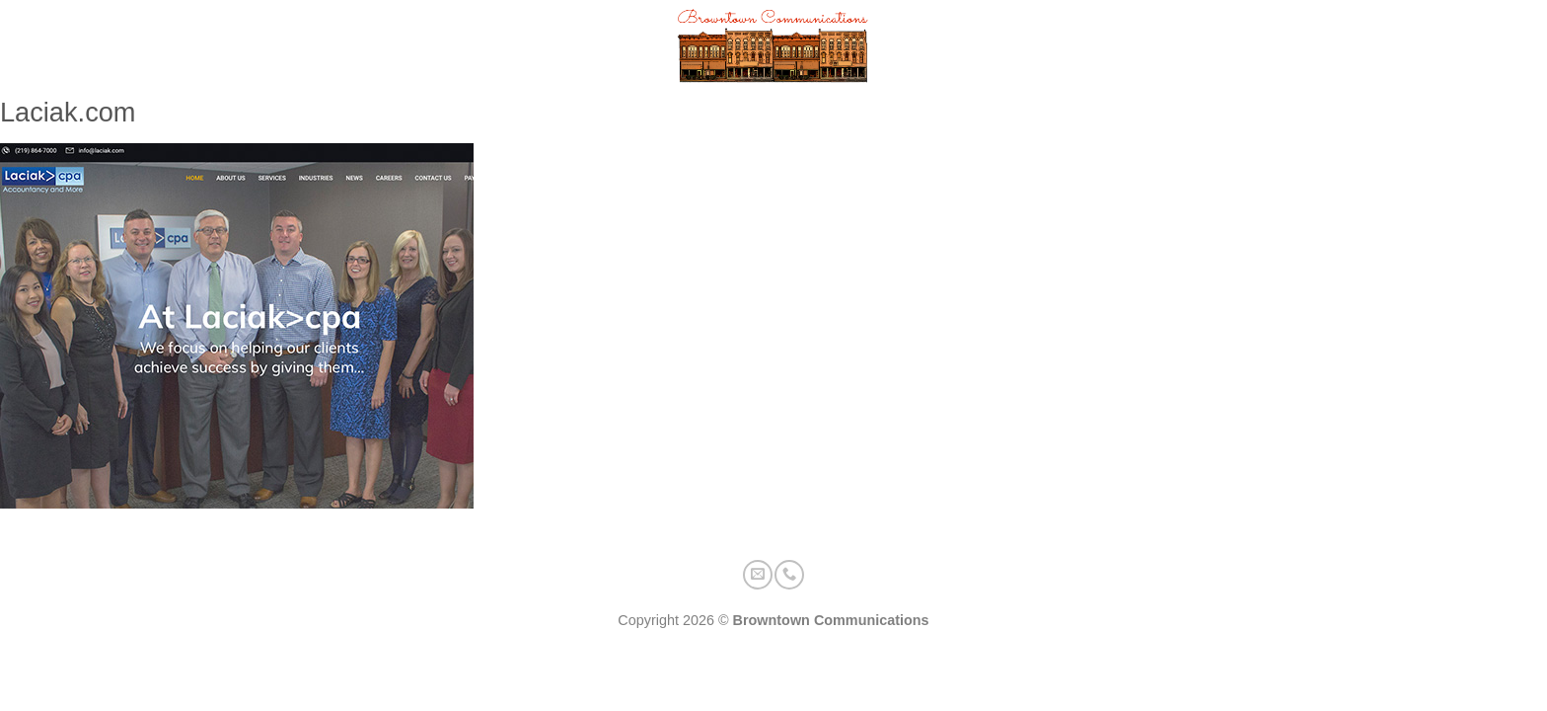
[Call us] (1514, 48)
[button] (53, 48)
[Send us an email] (1478, 48)
